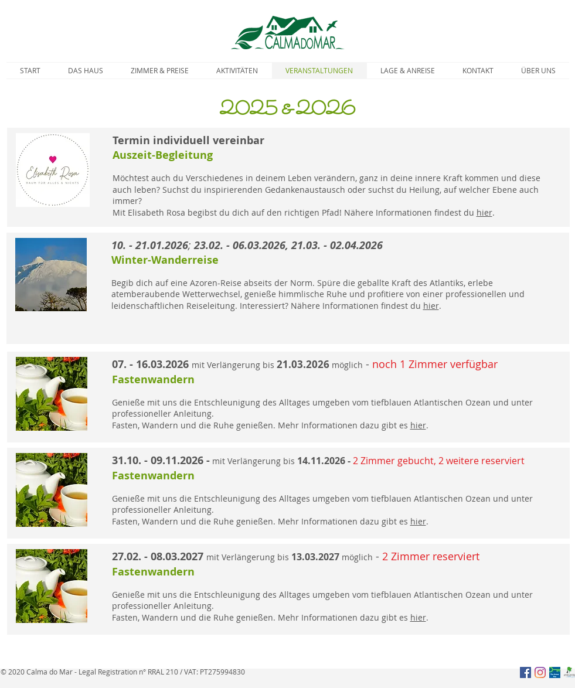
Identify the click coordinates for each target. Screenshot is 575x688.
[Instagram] (540, 672)
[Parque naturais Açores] (569, 672)
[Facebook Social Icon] (525, 672)
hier (484, 212)
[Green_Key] (554, 672)
